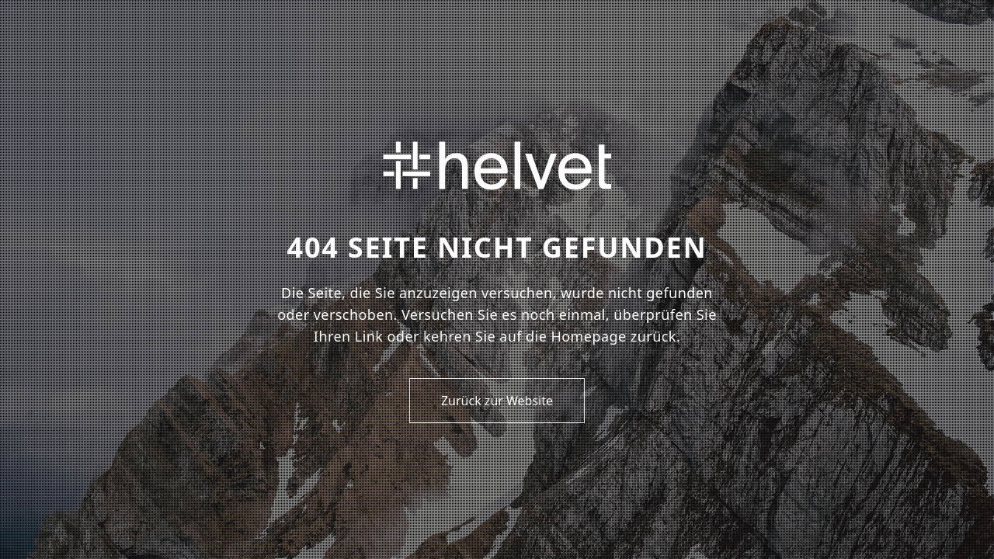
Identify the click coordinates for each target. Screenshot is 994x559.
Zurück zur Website (497, 400)
